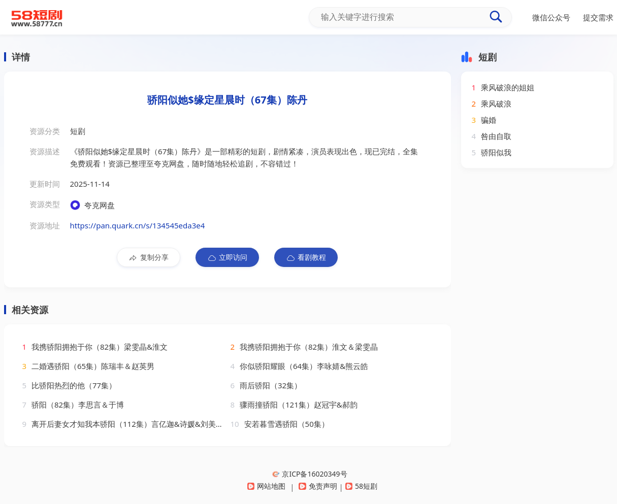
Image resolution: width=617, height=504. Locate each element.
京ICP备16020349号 (309, 474)
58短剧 (361, 486)
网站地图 (266, 486)
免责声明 (318, 486)
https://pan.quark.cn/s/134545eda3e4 (137, 225)
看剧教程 (306, 257)
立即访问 (227, 257)
